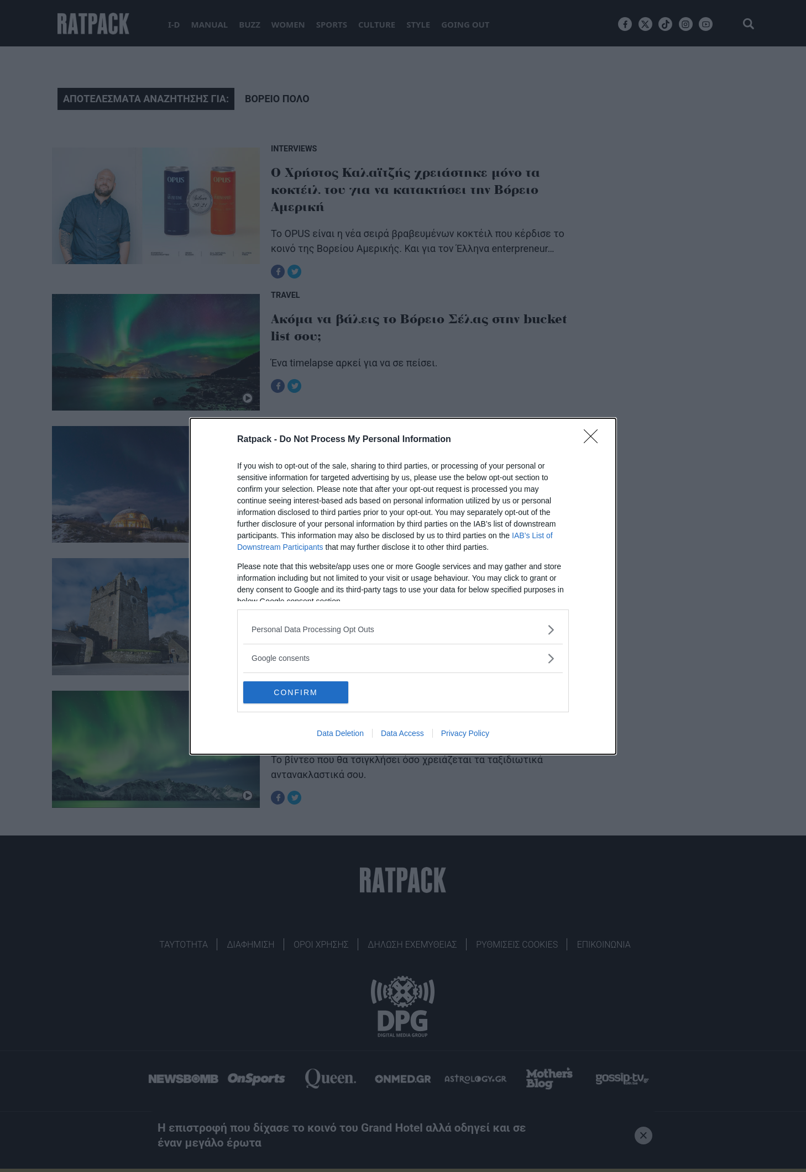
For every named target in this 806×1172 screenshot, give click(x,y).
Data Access (402, 733)
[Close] (594, 439)
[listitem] (403, 629)
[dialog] (403, 586)
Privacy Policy (465, 733)
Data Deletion (340, 733)
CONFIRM (295, 691)
